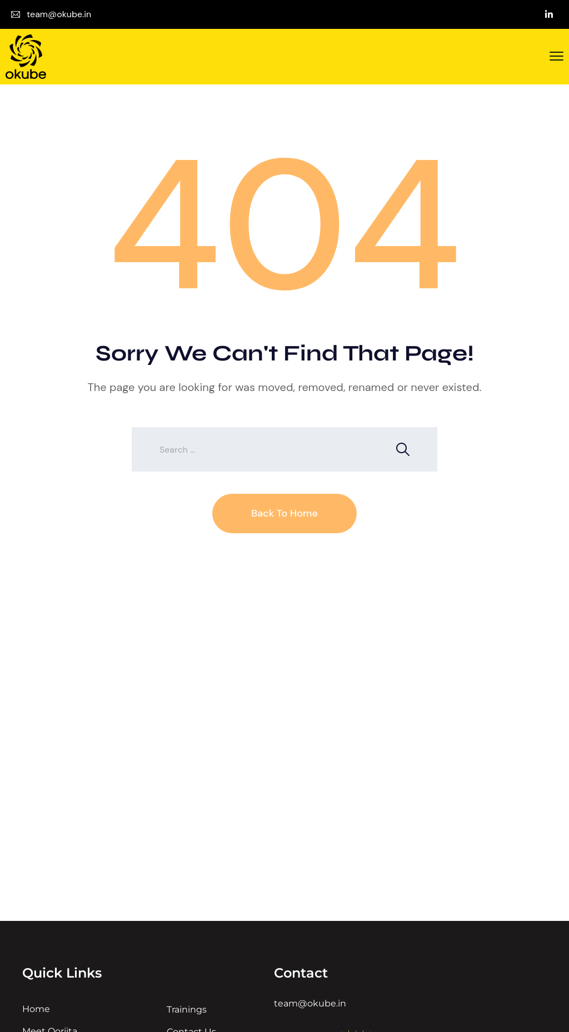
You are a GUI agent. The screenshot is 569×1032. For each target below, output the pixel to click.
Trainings (187, 1009)
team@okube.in (59, 14)
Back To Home (284, 513)
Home (36, 1009)
